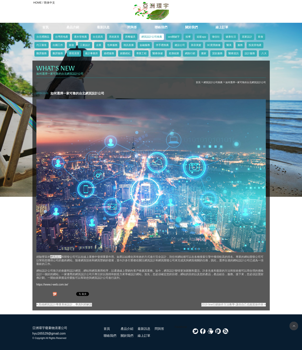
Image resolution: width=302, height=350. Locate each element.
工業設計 (85, 45)
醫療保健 (157, 53)
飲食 (260, 36)
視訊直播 (128, 45)
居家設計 (247, 36)
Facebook (181, 326)
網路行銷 (190, 53)
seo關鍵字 (174, 36)
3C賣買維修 (214, 45)
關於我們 (191, 27)
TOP (294, 326)
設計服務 (250, 53)
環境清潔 (74, 53)
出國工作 (58, 45)
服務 (240, 45)
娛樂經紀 (125, 53)
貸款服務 (217, 53)
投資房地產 (255, 45)
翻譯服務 (41, 53)
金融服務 (145, 45)
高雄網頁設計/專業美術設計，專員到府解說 (64, 304)
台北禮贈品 (42, 36)
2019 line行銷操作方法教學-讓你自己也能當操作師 (233, 304)
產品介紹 (72, 27)
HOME (37, 2)
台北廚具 (98, 36)
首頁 (45, 27)
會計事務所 (91, 53)
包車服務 (112, 45)
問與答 (132, 27)
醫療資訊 (233, 53)
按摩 (188, 36)
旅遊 (71, 45)
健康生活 (231, 36)
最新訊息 (103, 27)
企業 (98, 45)
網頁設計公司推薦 (151, 36)
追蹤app (201, 36)
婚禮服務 (109, 53)
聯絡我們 (161, 27)
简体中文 (49, 2)
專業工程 (141, 53)
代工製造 (41, 45)
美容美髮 (196, 45)
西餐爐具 (130, 36)
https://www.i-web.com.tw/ (52, 284)
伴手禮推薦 (162, 45)
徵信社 (216, 36)
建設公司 (180, 45)
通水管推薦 (80, 36)
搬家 (203, 53)
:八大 (264, 53)
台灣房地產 (61, 36)
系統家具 (114, 36)
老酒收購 (174, 53)
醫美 (229, 45)
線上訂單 (222, 27)
